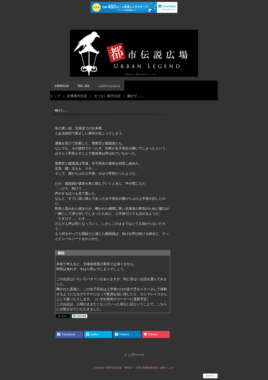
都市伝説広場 (134, 53)
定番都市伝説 (62, 85)
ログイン (210, 376)
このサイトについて (109, 85)
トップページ (134, 355)
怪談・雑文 (84, 85)
